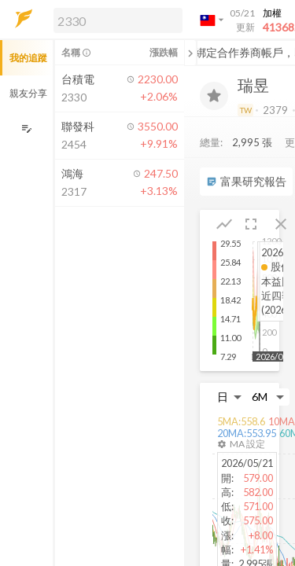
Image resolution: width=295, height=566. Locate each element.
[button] (115, 19)
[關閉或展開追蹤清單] (190, 52)
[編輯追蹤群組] (26, 128)
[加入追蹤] (214, 96)
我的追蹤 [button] (28, 58)
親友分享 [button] (28, 93)
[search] (118, 20)
